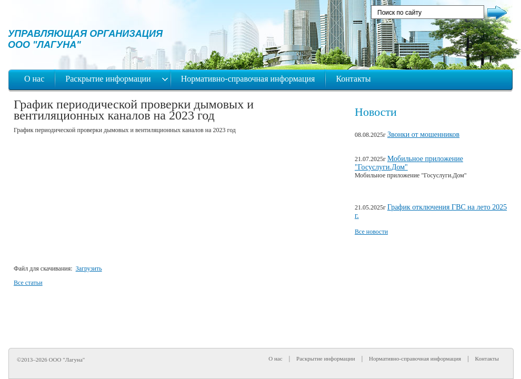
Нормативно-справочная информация (248, 78)
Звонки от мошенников (423, 134)
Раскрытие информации (109, 78)
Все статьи (28, 282)
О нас (34, 78)
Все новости (371, 231)
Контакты (353, 78)
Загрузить (89, 268)
